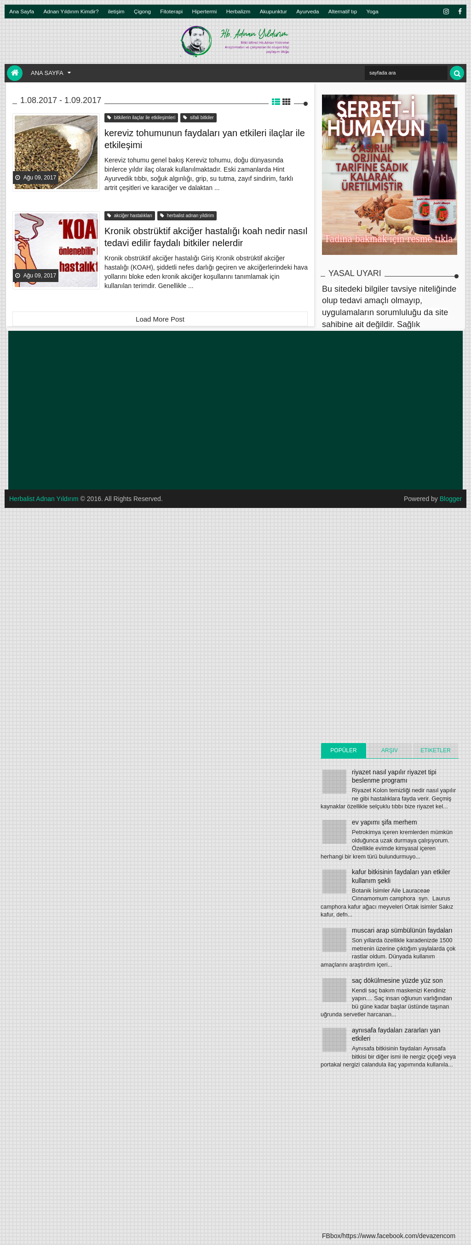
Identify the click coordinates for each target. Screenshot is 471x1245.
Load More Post (160, 319)
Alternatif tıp (342, 11)
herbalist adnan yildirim (187, 215)
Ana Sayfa (21, 11)
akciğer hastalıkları (129, 215)
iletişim (116, 11)
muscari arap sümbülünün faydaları (402, 930)
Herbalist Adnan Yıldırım (44, 498)
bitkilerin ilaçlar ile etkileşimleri (141, 117)
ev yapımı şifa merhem (384, 822)
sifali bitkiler (198, 117)
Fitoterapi (171, 11)
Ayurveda (307, 11)
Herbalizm (238, 11)
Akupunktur (273, 11)
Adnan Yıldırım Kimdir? (71, 11)
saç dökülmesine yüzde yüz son (397, 980)
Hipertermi (204, 11)
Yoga (373, 11)
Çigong (142, 11)
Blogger (451, 498)
